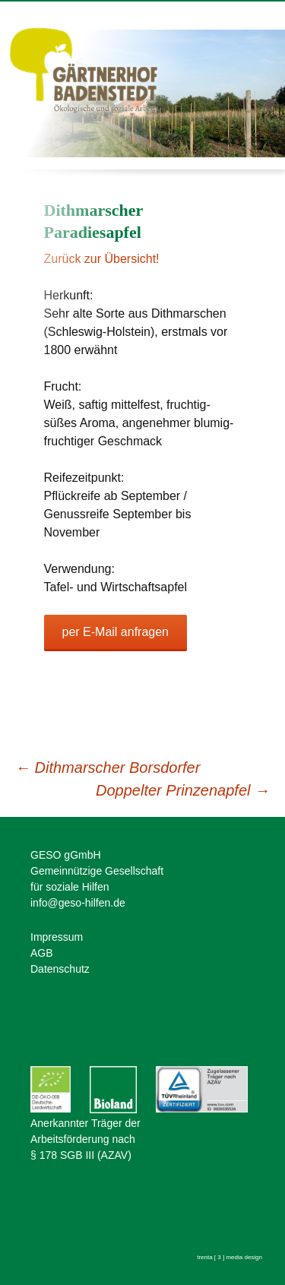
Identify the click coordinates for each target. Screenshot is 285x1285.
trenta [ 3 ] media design (229, 1257)
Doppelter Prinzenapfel (183, 790)
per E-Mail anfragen (115, 631)
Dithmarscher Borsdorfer (107, 767)
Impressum (56, 937)
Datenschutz (60, 969)
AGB (41, 953)
